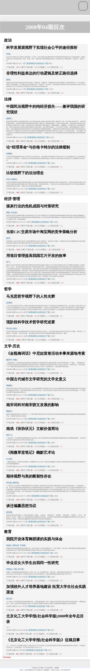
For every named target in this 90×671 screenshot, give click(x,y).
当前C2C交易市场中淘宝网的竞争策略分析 (41, 232)
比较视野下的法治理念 (25, 173)
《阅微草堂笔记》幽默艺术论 (30, 452)
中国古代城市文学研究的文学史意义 (36, 379)
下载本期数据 (6, 657)
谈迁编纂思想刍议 (21, 506)
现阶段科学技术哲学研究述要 (30, 322)
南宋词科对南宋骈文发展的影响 (32, 405)
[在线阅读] (39, 63)
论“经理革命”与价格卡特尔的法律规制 (38, 147)
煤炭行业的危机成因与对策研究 (32, 206)
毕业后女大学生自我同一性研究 (32, 563)
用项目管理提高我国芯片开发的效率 (36, 256)
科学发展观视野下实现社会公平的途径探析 (41, 47)
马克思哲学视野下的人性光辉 (30, 296)
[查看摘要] (30, 63)
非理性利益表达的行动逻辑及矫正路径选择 (41, 73)
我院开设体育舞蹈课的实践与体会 (34, 539)
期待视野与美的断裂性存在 (28, 476)
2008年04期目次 (45, 27)
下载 (46, 63)
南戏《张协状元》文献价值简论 (32, 429)
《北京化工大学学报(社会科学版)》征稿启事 (43, 640)
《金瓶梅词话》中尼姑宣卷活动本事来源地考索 (45, 353)
